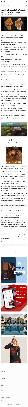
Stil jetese (2, 385)
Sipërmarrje (3, 380)
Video (2, 390)
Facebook (3, 398)
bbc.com (3, 241)
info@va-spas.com (4, 395)
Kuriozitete (8, 5)
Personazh (2, 384)
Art (1, 382)
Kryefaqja (3, 5)
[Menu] (26, 1)
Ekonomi (2, 388)
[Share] (26, 5)
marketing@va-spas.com (5, 397)
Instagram (3, 400)
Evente (2, 387)
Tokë (2, 246)
